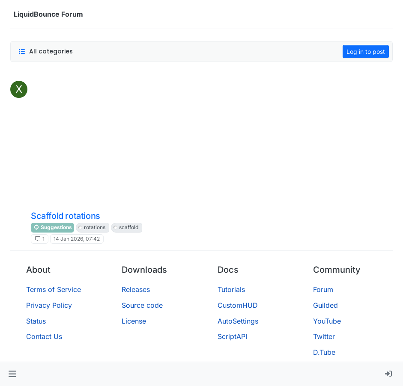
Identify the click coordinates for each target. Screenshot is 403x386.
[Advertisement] (210, 145)
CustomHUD (238, 305)
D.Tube (324, 352)
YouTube (327, 321)
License (134, 321)
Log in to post (365, 51)
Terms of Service (53, 289)
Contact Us (44, 336)
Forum (323, 289)
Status (36, 321)
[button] (12, 374)
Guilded (325, 305)
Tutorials (231, 289)
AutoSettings (238, 321)
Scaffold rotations (65, 216)
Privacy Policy (49, 305)
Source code (142, 305)
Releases (136, 289)
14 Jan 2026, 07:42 (77, 239)
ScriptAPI (232, 336)
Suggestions (52, 227)
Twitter (324, 336)
